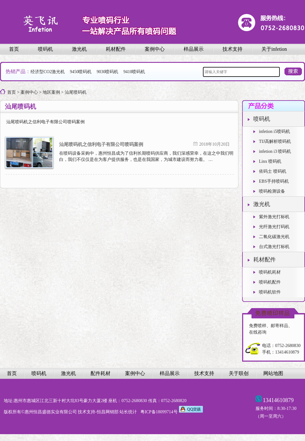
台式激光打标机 (271, 246)
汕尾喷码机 (76, 92)
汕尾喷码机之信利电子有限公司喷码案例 (101, 145)
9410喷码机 (134, 71)
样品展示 (194, 49)
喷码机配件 (267, 282)
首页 (14, 49)
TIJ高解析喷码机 (272, 141)
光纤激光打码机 (271, 226)
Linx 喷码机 (267, 161)
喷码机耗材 (267, 272)
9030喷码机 (107, 71)
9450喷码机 (81, 71)
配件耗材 (100, 373)
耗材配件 (116, 49)
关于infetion (274, 49)
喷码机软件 (267, 292)
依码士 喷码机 (269, 171)
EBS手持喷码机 (271, 181)
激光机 (79, 49)
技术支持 (232, 49)
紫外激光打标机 (271, 216)
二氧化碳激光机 (271, 236)
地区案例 (51, 92)
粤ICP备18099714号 (159, 412)
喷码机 (45, 49)
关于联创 (239, 373)
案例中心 (155, 49)
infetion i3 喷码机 (272, 151)
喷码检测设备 (269, 191)
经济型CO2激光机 (47, 71)
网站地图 (273, 373)
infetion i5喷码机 (271, 131)
